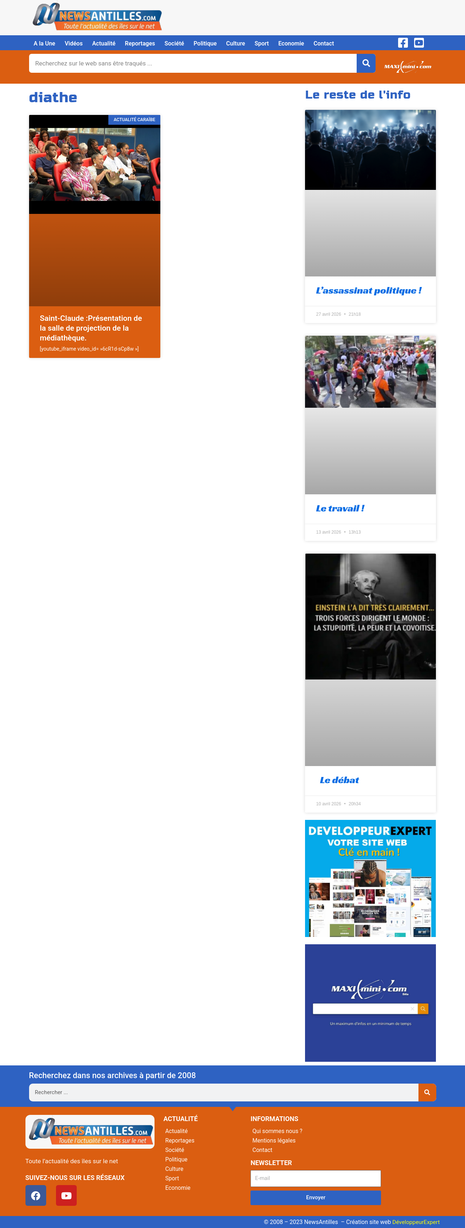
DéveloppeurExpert (415, 1222)
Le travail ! (340, 508)
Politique (205, 43)
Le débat (337, 779)
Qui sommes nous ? (277, 1131)
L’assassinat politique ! (368, 290)
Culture (235, 43)
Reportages (140, 43)
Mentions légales (274, 1140)
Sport (261, 43)
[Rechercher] (366, 63)
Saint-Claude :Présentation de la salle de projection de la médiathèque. (91, 328)
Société (174, 43)
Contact (323, 43)
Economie (291, 43)
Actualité (103, 43)
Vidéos (74, 43)
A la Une (44, 43)
